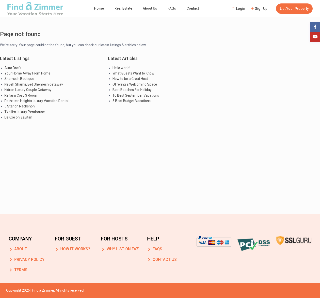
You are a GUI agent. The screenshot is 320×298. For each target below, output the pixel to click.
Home (99, 8)
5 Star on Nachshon (19, 106)
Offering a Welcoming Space (134, 84)
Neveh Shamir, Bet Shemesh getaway (33, 84)
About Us (150, 8)
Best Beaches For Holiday (132, 90)
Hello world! (121, 68)
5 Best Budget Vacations (131, 101)
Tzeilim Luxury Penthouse (24, 112)
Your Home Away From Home (27, 73)
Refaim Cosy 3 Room (20, 95)
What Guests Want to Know (133, 73)
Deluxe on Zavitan (18, 117)
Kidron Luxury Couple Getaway (27, 90)
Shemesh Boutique (19, 79)
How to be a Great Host (130, 79)
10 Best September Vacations (135, 95)
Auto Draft (12, 68)
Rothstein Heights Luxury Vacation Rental (36, 101)
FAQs (172, 8)
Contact (193, 8)
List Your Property (294, 9)
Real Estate (123, 8)
